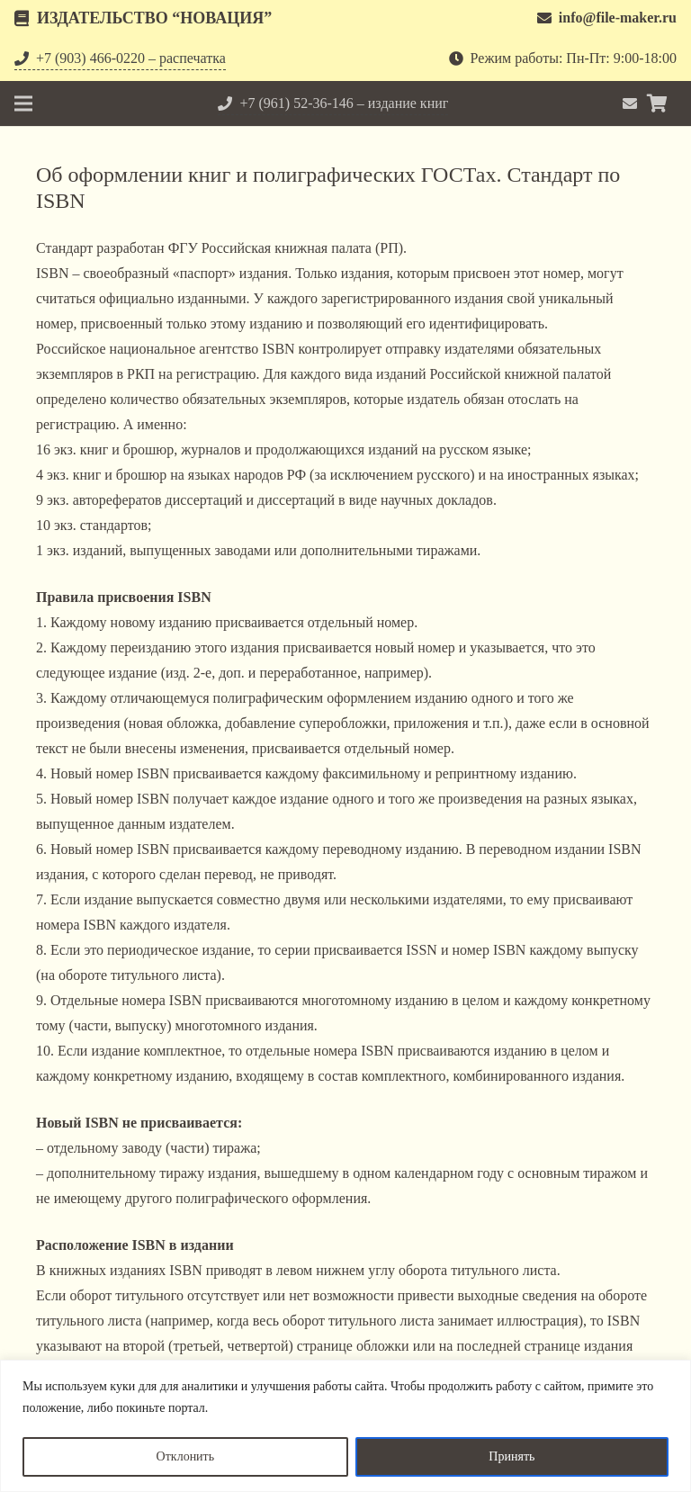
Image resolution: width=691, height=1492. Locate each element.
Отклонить (186, 1456)
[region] (345, 1426)
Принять (511, 1456)
